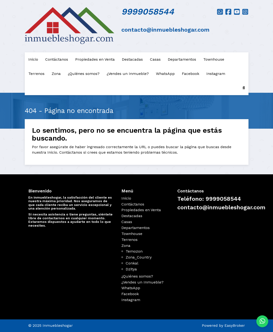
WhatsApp (165, 73)
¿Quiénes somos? (83, 73)
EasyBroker (234, 325)
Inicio (33, 59)
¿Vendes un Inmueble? (128, 73)
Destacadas (132, 59)
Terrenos (36, 73)
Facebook (190, 73)
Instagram (215, 73)
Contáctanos (56, 59)
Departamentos (182, 59)
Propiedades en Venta (95, 59)
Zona (56, 73)
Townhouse (213, 59)
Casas (155, 59)
